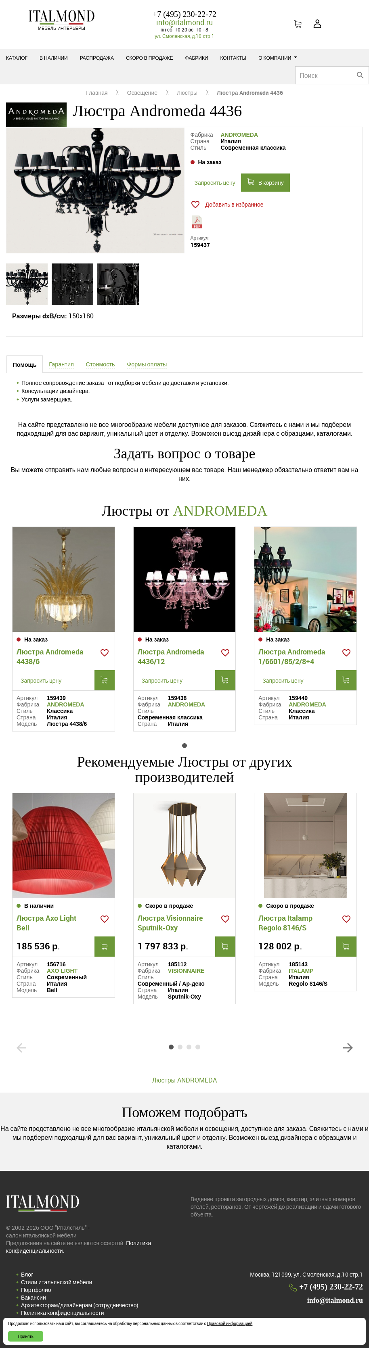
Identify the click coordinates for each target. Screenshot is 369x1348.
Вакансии (33, 1297)
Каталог (16, 57)
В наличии (54, 57)
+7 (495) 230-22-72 (184, 14)
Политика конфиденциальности (62, 1313)
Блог (27, 1274)
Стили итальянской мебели (56, 1282)
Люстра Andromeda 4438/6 (50, 656)
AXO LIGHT (62, 971)
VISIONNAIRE (186, 971)
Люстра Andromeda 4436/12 (171, 656)
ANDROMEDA (239, 135)
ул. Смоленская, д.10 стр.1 (184, 36)
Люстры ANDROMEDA (184, 1080)
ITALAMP (301, 971)
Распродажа (97, 57)
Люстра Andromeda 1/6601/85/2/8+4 (291, 656)
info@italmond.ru (184, 22)
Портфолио (36, 1290)
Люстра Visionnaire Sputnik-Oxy (170, 922)
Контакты (233, 57)
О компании (277, 57)
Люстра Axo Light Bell (46, 922)
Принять (26, 1336)
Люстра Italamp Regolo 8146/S (285, 922)
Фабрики (196, 57)
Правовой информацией (230, 1323)
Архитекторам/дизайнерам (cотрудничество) (79, 1305)
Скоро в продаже (149, 57)
